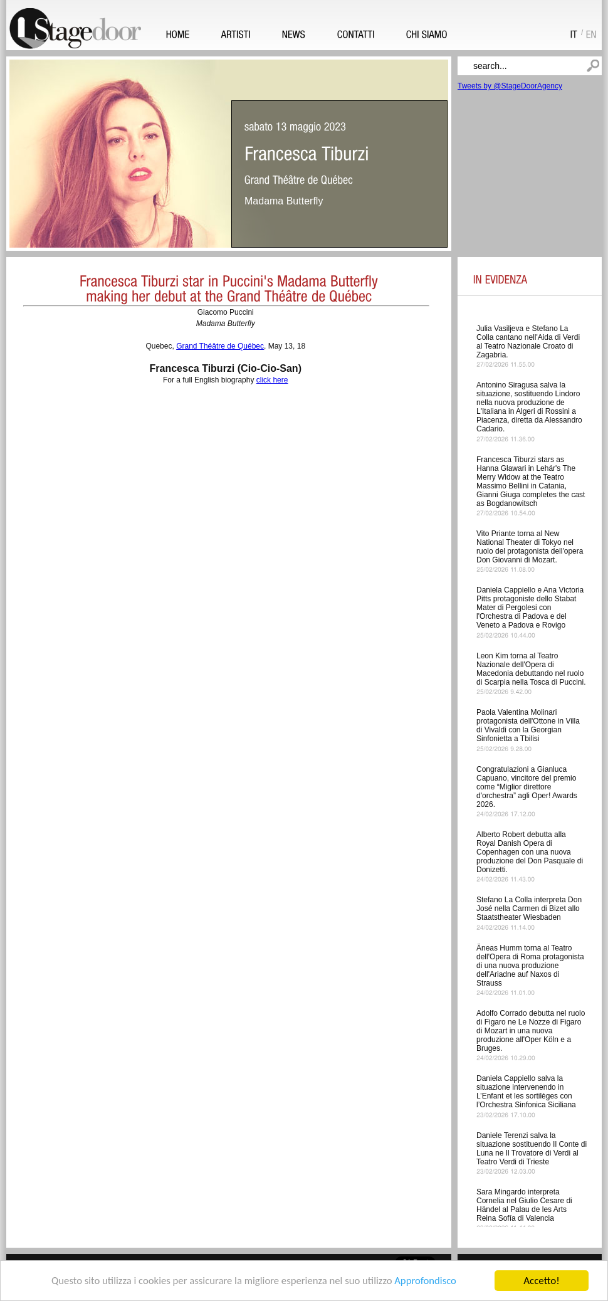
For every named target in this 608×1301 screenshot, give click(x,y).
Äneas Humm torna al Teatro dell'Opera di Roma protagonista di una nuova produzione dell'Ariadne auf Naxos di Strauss (530, 966)
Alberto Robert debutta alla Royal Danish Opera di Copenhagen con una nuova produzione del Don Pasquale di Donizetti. (529, 852)
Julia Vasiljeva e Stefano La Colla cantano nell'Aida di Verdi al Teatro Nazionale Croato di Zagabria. (528, 341)
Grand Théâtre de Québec (220, 346)
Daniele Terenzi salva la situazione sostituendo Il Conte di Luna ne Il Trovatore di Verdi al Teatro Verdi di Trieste (531, 1148)
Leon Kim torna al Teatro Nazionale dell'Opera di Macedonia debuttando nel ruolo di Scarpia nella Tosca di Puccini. (531, 669)
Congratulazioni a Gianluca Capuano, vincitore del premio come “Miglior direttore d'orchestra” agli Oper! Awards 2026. (526, 787)
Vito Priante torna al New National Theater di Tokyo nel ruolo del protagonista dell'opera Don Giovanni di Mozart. (529, 546)
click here (272, 380)
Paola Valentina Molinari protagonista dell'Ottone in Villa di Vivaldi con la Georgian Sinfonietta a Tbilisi (528, 725)
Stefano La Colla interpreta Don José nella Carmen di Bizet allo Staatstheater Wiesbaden (529, 908)
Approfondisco (428, 1283)
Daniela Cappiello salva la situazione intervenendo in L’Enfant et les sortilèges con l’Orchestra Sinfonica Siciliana (526, 1091)
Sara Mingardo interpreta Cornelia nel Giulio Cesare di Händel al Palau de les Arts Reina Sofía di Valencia (524, 1205)
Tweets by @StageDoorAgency (510, 86)
